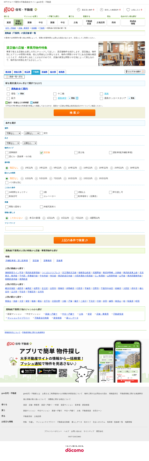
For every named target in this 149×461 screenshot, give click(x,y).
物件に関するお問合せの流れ (95, 394)
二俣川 (83, 301)
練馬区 (28, 288)
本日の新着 (34, 218)
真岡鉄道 (23, 279)
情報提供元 (113, 394)
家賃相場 (57, 318)
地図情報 (128, 422)
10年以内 (72, 167)
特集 (25, 422)
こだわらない (16, 218)
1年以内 (29, 167)
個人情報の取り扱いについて (34, 399)
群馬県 (61, 72)
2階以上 (81, 192)
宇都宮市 (32, 292)
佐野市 (37, 288)
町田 (137, 301)
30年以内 (134, 167)
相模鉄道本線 (11, 279)
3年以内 (43, 167)
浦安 (27, 301)
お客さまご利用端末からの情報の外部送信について (62, 394)
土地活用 (37, 416)
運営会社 (99, 431)
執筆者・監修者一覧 (115, 422)
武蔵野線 (97, 272)
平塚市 (88, 288)
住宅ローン (97, 411)
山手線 (122, 276)
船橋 (34, 301)
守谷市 (22, 292)
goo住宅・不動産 (8, 393)
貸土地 (81, 152)
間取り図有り (15, 206)
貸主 (46, 133)
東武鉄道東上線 (130, 272)
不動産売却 (27, 416)
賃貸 (90, 314)
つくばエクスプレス (51, 272)
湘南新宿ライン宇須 (14, 272)
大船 (64, 301)
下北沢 (92, 301)
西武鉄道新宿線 (32, 272)
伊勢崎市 (70, 288)
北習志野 (56, 301)
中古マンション (44, 411)
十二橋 (61, 93)
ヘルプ (66, 431)
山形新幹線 (112, 276)
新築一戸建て (51, 314)
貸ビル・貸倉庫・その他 (20, 156)
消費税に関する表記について (59, 399)
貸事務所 (13, 152)
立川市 (14, 292)
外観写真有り (50, 206)
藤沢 (76, 301)
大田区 (126, 288)
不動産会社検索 (41, 318)
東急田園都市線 (134, 276)
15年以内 (88, 167)
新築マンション (29, 411)
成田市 (20, 288)
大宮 (21, 301)
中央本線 (44, 276)
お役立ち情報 (7, 422)
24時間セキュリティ (18, 192)
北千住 (47, 301)
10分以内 (72, 178)
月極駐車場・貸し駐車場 (16, 260)
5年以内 (57, 167)
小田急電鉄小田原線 (83, 276)
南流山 (118, 301)
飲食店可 (13, 196)
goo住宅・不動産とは (31, 394)
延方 (13, 98)
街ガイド (87, 422)
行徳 (99, 301)
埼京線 (53, 276)
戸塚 (70, 301)
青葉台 (8, 301)
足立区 (45, 288)
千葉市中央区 (107, 288)
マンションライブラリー (18, 318)
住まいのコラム (99, 422)
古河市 (41, 292)
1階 (45, 192)
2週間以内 (95, 218)
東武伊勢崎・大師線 (112, 272)
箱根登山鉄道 (84, 272)
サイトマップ (89, 431)
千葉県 (36, 72)
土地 (81, 314)
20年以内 (103, 167)
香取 (13, 93)
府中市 (134, 288)
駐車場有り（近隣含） (88, 196)
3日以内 (65, 218)
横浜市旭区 (10, 288)
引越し (31, 422)
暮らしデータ (72, 318)
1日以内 (51, 218)
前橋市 (118, 288)
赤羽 (105, 301)
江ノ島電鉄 (100, 276)
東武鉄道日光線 (65, 276)
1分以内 (29, 178)
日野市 (96, 288)
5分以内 (43, 178)
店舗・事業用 (102, 314)
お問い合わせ (76, 431)
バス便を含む (15, 182)
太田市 (53, 288)
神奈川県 (18, 72)
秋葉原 (130, 301)
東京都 (8, 72)
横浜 (40, 301)
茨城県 (44, 72)
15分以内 (88, 178)
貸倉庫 (59, 260)
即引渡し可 (118, 192)
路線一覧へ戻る (14, 77)
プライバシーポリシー (53, 431)
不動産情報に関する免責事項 (33, 332)
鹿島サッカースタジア (115, 98)
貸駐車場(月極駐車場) (122, 152)
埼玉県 (27, 72)
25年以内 (119, 167)
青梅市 (61, 288)
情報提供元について (12, 332)
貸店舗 (47, 152)
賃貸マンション (67, 405)
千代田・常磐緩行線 (28, 276)
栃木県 (53, 72)
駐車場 (77, 405)
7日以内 (79, 218)
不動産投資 (118, 314)
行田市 (79, 288)
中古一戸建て (68, 314)
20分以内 (103, 178)
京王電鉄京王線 (69, 272)
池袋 (15, 301)
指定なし (14, 167)
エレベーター (50, 196)
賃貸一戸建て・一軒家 (50, 405)
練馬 (111, 301)
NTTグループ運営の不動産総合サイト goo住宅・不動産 (27, 2)
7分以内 (57, 178)
